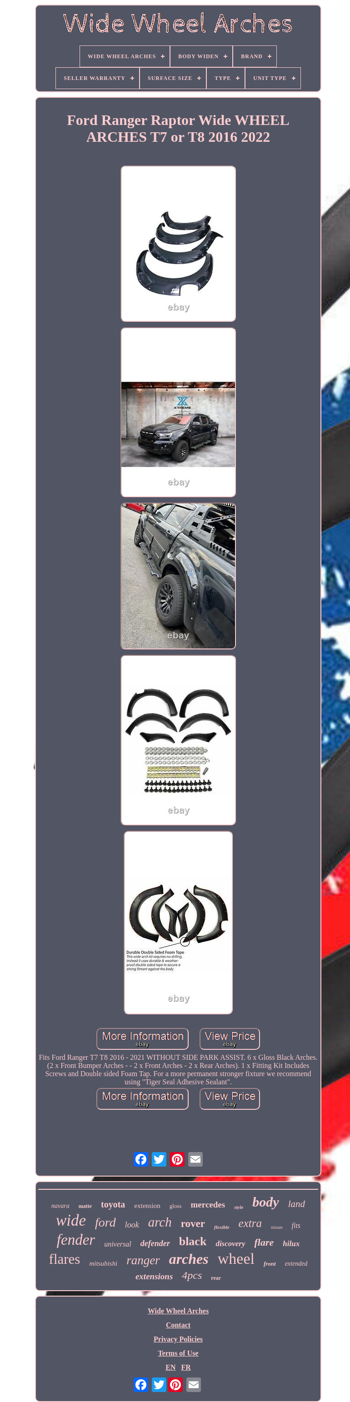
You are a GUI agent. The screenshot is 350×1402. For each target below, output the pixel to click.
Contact (178, 1325)
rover (193, 1223)
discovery (230, 1243)
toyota (113, 1204)
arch (160, 1222)
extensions (154, 1276)
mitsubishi (103, 1263)
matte (85, 1206)
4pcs (192, 1275)
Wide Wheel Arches (178, 1311)
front (270, 1263)
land (296, 1203)
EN (170, 1367)
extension (147, 1205)
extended (296, 1263)
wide (71, 1220)
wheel (236, 1258)
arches (189, 1259)
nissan (277, 1227)
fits (296, 1225)
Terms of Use (178, 1353)
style (238, 1207)
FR (185, 1367)
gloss (176, 1205)
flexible (222, 1227)
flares (64, 1259)
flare (264, 1242)
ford (105, 1222)
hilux (291, 1243)
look (132, 1224)
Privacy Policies (178, 1339)
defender (155, 1243)
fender (76, 1240)
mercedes (208, 1204)
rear (216, 1278)
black (193, 1241)
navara (60, 1205)
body (265, 1201)
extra (250, 1223)
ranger (143, 1260)
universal (117, 1244)
